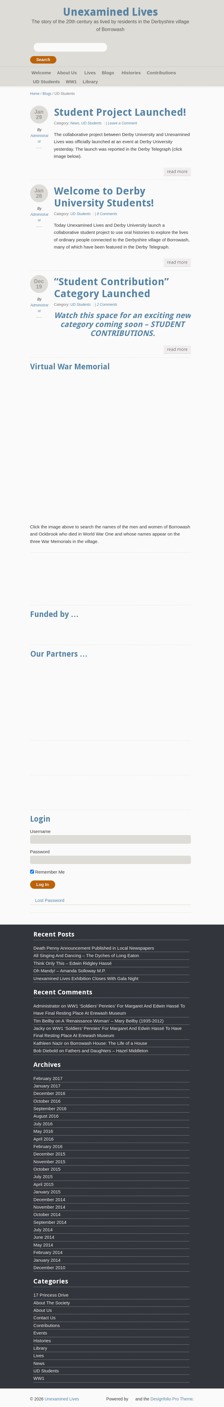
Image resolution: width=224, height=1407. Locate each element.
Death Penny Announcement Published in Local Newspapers (93, 948)
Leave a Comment (122, 123)
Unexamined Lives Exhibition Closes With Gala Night (85, 978)
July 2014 (42, 1229)
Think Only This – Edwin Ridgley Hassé (72, 963)
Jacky (39, 1028)
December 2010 (49, 1267)
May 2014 (43, 1244)
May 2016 (43, 1131)
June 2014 (43, 1237)
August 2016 (45, 1115)
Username (40, 831)
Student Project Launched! (120, 112)
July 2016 (42, 1123)
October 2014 (47, 1214)
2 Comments (107, 305)
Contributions (161, 72)
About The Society (51, 1302)
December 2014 (49, 1199)
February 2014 (48, 1252)
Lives (90, 72)
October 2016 (47, 1101)
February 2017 (48, 1078)
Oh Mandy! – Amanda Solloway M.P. (69, 970)
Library (90, 81)
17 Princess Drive (51, 1295)
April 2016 (43, 1138)
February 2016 (48, 1146)
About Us (67, 73)
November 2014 (49, 1206)
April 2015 (43, 1184)
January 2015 (47, 1191)
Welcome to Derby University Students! (104, 197)
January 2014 (47, 1260)
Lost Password (49, 900)
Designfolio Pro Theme (171, 1399)
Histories (131, 72)
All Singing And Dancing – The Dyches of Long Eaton (86, 955)
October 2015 (47, 1169)
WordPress (131, 1398)
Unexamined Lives (110, 11)
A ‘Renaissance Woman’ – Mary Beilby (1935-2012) (112, 1020)
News (74, 123)
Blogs (108, 73)
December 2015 (49, 1153)
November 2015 (49, 1161)
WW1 (71, 81)
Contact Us (44, 1317)
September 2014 (50, 1222)
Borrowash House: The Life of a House (108, 1043)
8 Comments (107, 214)
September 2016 (50, 1108)
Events (40, 1332)
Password (40, 851)
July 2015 (42, 1176)
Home (35, 94)
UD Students (46, 81)
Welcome (41, 72)
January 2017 (47, 1085)
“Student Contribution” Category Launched (111, 288)
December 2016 (49, 1093)
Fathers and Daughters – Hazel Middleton (106, 1050)
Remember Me (47, 871)
